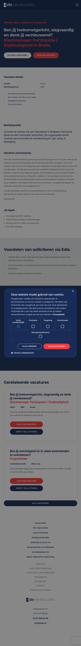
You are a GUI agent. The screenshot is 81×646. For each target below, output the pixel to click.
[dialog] (40, 323)
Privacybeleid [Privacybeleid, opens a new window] (58, 314)
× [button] (73, 291)
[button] (22, 353)
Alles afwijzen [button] (28, 346)
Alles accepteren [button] (56, 346)
